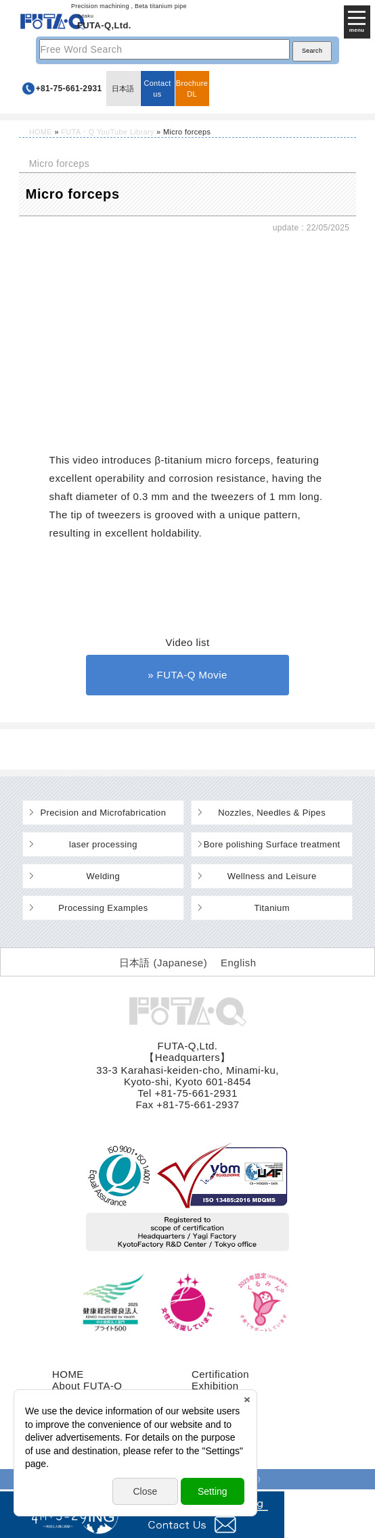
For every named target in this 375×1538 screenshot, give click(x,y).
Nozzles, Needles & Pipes (272, 813)
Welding (103, 876)
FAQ (202, 1420)
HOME (40, 132)
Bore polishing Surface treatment (272, 844)
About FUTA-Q (87, 1385)
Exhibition (215, 1385)
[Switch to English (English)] (238, 962)
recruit (207, 1408)
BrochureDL (192, 88)
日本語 (123, 88)
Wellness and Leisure (272, 876)
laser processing (103, 844)
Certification (220, 1374)
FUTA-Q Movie (192, 674)
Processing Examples (103, 908)
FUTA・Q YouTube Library (107, 132)
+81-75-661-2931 (69, 88)
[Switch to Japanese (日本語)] (163, 962)
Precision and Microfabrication (103, 813)
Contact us (157, 88)
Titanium (272, 908)
